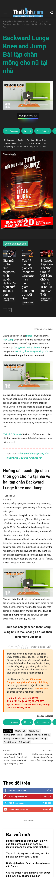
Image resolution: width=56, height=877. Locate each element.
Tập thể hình (10, 742)
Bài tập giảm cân (9, 140)
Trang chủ (7, 21)
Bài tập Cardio (41, 140)
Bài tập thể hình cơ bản (14, 738)
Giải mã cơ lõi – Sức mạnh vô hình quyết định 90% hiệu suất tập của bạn (9, 277)
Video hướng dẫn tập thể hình (35, 146)
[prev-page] (5, 310)
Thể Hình (30, 140)
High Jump (8, 339)
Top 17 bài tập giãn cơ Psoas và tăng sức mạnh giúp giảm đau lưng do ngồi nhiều (28, 279)
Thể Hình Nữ (18, 21)
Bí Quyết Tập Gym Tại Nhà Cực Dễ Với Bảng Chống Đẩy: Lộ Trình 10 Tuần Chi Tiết (46, 277)
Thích (48, 790)
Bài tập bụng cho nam (9, 299)
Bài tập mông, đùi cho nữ (36, 21)
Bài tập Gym (34, 731)
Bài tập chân (20, 731)
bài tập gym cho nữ (13, 735)
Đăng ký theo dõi (28, 115)
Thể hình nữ (24, 742)
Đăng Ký (47, 809)
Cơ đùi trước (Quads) (26, 143)
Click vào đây (41, 688)
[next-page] (9, 310)
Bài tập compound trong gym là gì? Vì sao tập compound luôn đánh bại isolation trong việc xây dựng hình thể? (27, 844)
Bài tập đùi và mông (37, 738)
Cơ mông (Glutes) (10, 143)
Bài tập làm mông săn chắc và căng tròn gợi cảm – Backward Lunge (41, 757)
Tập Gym (21, 140)
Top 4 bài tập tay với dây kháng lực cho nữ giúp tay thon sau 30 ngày (27, 855)
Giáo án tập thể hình (45, 299)
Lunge (29, 335)
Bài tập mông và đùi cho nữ (37, 735)
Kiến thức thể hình (28, 303)
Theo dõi (47, 796)
